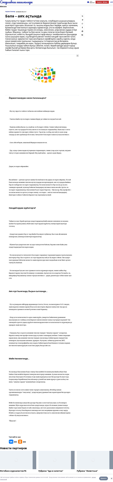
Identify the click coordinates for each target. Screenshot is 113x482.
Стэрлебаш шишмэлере (16, 1)
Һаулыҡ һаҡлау (10, 11)
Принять (103, 478)
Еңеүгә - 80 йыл (102, 2)
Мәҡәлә (3, 6)
